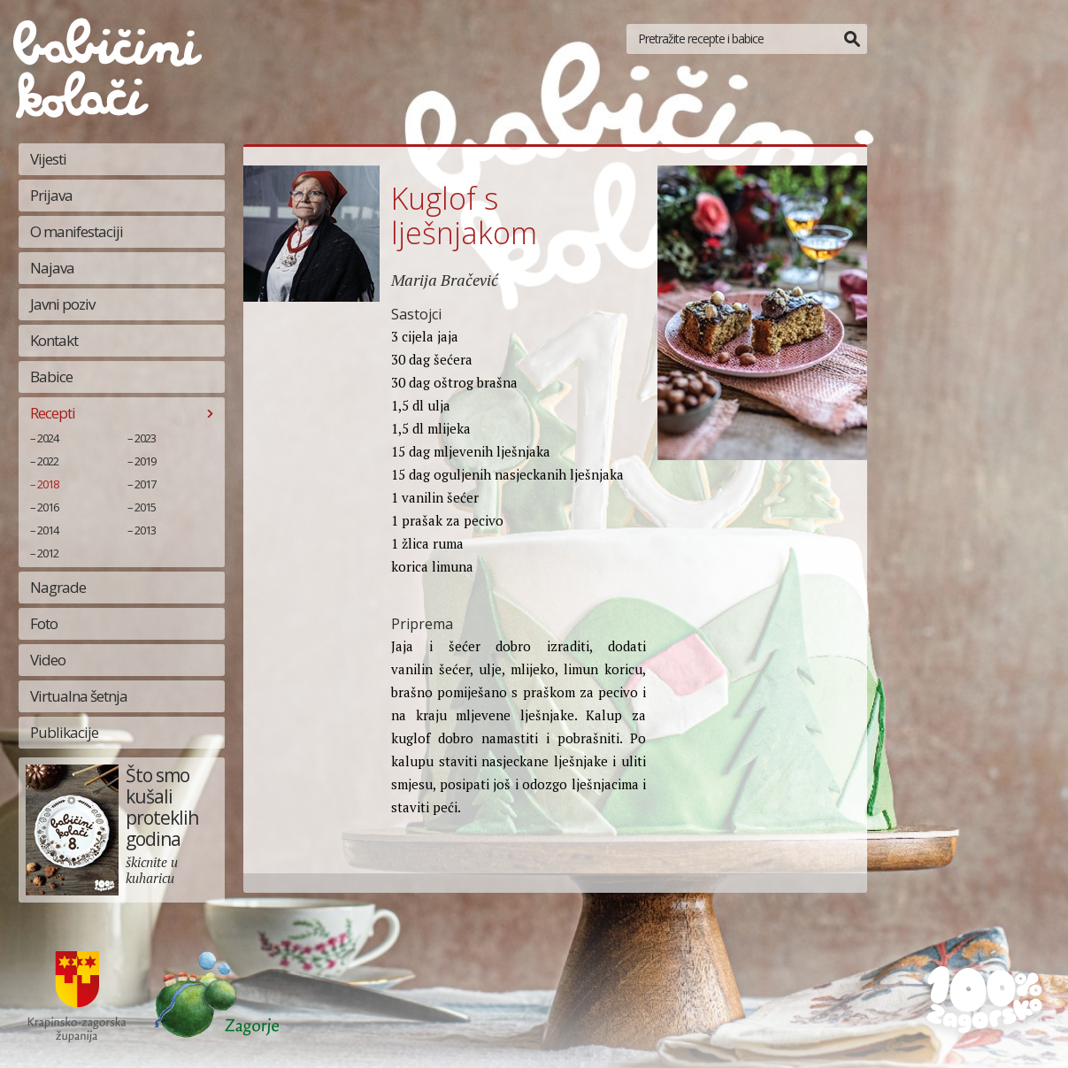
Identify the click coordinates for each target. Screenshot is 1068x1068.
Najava (52, 267)
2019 (145, 461)
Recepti (52, 413)
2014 (47, 530)
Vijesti (48, 159)
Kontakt (54, 340)
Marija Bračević (444, 279)
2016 (47, 507)
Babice (51, 376)
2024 (47, 438)
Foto (44, 623)
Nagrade (58, 587)
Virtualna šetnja (78, 696)
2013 (145, 530)
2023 (145, 438)
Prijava (51, 195)
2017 (145, 484)
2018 (47, 484)
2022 (47, 461)
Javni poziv (62, 304)
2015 (145, 507)
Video (47, 659)
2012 (47, 553)
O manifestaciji (76, 231)
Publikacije (64, 732)
